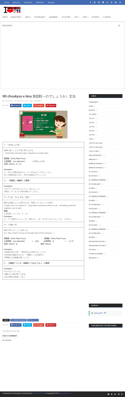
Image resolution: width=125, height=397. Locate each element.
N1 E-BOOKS (93, 172)
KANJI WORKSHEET (95, 155)
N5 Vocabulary (94, 233)
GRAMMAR (53, 17)
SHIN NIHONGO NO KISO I (97, 241)
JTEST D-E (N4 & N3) (95, 147)
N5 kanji (92, 237)
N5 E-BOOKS (93, 225)
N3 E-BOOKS (93, 192)
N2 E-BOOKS (93, 176)
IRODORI (92, 110)
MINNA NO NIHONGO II (96, 168)
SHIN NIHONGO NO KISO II (97, 245)
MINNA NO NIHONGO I (96, 163)
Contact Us (28, 2)
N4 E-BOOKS (93, 209)
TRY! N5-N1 (92, 249)
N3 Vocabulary (94, 204)
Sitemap (51, 2)
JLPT (76, 17)
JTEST (84, 17)
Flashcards (93, 102)
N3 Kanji (92, 200)
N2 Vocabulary (94, 184)
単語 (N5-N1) (93, 258)
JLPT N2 (91, 122)
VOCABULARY (39, 17)
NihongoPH (98, 313)
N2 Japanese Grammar (97, 180)
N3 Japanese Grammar (18, 320)
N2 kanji (92, 188)
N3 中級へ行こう (32, 320)
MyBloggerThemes (38, 393)
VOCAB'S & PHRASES (96, 254)
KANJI (27, 17)
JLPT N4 (91, 131)
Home (6, 2)
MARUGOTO (93, 159)
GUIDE (91, 106)
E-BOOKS (107, 17)
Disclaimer (40, 2)
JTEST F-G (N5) (94, 151)
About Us (16, 2)
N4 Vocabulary (94, 217)
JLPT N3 (91, 127)
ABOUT (5, 17)
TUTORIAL (95, 17)
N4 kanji (92, 221)
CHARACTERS (15, 17)
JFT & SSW (66, 17)
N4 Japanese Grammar (97, 213)
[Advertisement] (62, 38)
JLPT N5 (91, 135)
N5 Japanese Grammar (97, 229)
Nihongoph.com (64, 393)
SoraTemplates (15, 393)
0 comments (37, 101)
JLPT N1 (91, 118)
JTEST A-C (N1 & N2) (95, 143)
